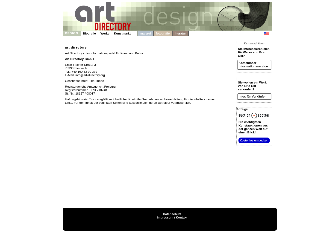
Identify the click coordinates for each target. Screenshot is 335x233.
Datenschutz (172, 214)
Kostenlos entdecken (254, 140)
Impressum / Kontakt (172, 217)
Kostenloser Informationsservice (253, 64)
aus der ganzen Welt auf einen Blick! (253, 127)
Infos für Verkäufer (252, 96)
